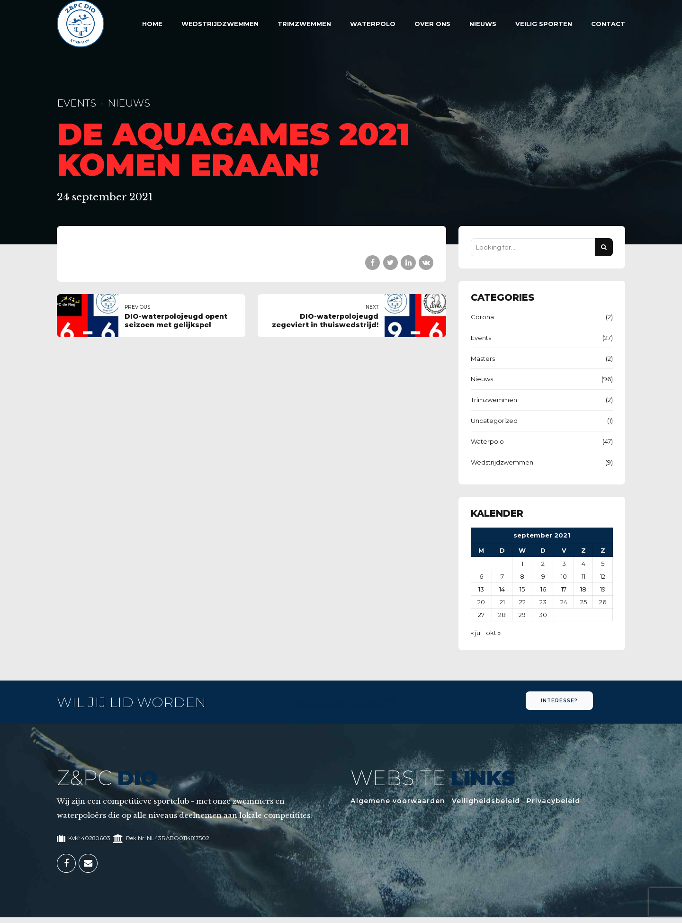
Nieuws (482, 23)
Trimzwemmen (304, 23)
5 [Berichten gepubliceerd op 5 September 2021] (602, 563)
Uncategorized (494, 420)
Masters (483, 358)
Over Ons (432, 23)
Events (76, 103)
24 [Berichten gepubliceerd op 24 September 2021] (563, 602)
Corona (482, 317)
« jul (476, 632)
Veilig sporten (543, 23)
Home (152, 23)
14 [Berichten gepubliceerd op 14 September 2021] (502, 589)
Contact (608, 23)
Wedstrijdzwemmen (220, 23)
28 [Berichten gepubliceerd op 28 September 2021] (502, 614)
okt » (493, 632)
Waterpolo (372, 23)
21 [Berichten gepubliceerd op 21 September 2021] (502, 602)
